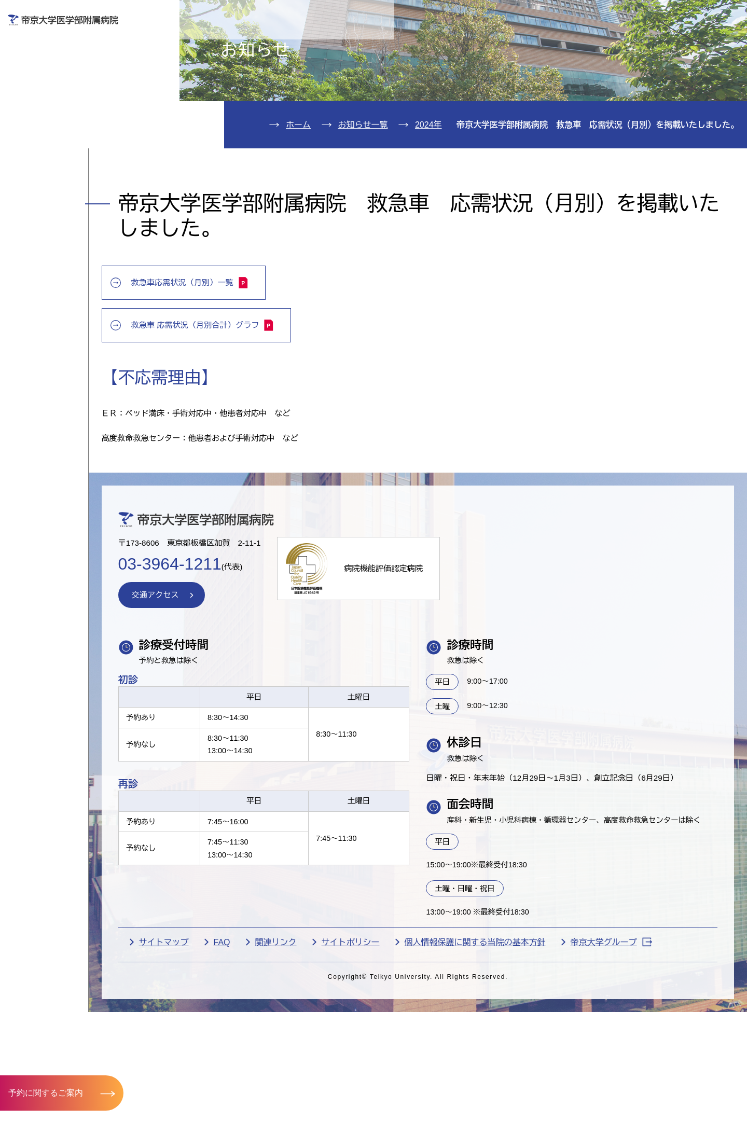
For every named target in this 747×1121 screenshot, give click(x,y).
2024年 (428, 184)
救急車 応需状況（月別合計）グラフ (271, 391)
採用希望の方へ (669, 44)
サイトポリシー (415, 1052)
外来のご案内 (55, 69)
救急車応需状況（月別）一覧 (257, 348)
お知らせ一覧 (363, 184)
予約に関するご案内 (45, 1092)
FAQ (287, 1052)
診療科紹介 (50, 133)
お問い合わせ (589, 14)
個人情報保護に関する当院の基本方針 (540, 1052)
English (664, 14)
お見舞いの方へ (414, 44)
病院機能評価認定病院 (458, 647)
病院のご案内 (55, 164)
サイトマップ (229, 1052)
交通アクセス (55, 195)
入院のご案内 (55, 101)
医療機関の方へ (542, 44)
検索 (723, 14)
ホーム (298, 184)
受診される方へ (287, 44)
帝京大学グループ (244, 1069)
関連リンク (341, 1052)
